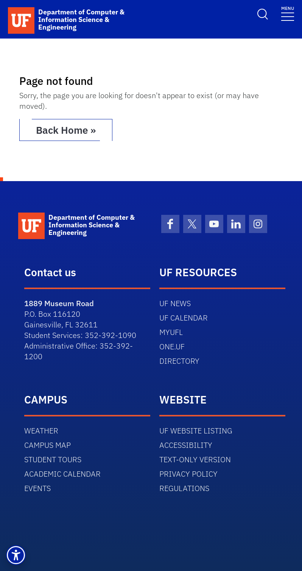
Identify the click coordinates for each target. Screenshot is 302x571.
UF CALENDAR (183, 318)
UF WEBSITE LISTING (195, 431)
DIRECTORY (179, 361)
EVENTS (37, 488)
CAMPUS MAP (47, 445)
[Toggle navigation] (287, 13)
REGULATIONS (184, 488)
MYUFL (171, 332)
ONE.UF (172, 346)
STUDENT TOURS (52, 459)
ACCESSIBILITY (185, 445)
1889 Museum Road (59, 303)
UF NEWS (175, 303)
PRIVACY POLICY (188, 474)
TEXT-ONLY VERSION (195, 459)
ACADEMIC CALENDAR (62, 474)
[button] (16, 555)
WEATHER (41, 431)
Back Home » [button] (66, 130)
